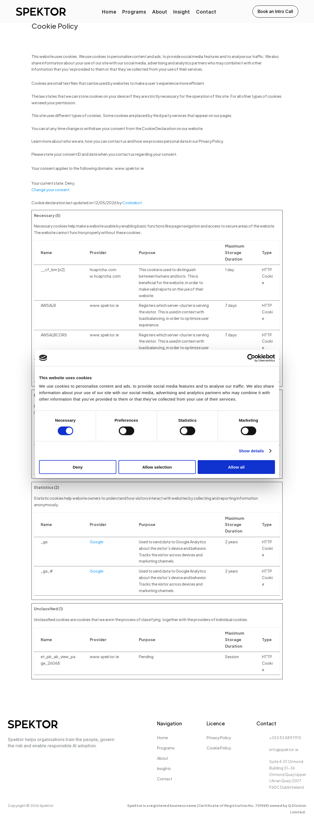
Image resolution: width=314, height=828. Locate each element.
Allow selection (157, 467)
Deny (78, 467)
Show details (251, 450)
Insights (164, 768)
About (159, 12)
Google (96, 541)
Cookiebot (132, 202)
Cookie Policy (219, 747)
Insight (181, 12)
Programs (134, 12)
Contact (206, 12)
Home (109, 12)
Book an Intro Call (275, 11)
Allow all (236, 467)
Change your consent (50, 189)
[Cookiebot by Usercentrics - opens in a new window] (251, 358)
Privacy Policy (219, 737)
